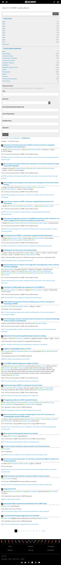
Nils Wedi (32, 240)
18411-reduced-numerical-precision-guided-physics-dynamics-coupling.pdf (24, 344)
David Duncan (7, 506)
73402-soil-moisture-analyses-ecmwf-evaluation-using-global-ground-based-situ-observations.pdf (26, 213)
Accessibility (4, 559)
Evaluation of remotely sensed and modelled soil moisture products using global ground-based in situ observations (29, 146)
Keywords (5, 128)
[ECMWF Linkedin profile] (22, 562)
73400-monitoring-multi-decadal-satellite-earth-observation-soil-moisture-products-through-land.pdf (29, 177)
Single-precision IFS (10, 489)
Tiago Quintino (14, 366)
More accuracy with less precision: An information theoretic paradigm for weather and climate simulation (31, 460)
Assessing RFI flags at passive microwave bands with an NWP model (25, 503)
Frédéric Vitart (7, 518)
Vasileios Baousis (48, 390)
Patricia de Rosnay (14, 149)
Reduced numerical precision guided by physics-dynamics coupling (25, 336)
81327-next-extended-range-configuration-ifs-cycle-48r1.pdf (20, 524)
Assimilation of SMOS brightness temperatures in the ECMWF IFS (24, 287)
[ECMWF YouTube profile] (39, 562)
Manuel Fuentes (43, 518)
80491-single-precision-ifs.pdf (11, 499)
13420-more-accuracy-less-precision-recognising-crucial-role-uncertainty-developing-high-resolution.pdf (28, 428)
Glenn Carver (12, 491)
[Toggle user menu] (58, 2)
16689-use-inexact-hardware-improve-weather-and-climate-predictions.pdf (24, 455)
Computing (51, 546)
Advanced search (7, 86)
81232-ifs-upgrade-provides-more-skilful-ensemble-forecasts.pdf (21, 410)
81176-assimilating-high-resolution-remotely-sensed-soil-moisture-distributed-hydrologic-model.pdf (28, 330)
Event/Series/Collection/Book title (13, 107)
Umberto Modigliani (18, 388)
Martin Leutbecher (53, 419)
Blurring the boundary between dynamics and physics (21, 433)
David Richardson (7, 421)
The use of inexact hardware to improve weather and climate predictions (27, 446)
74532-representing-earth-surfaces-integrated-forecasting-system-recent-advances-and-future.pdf (28, 282)
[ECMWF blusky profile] (25, 562)
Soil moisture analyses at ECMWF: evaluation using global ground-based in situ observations (29, 202)
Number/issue (6, 121)
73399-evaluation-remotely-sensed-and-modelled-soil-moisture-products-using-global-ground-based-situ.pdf (30, 158)
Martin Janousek (40, 402)
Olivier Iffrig (32, 369)
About (10, 546)
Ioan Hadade (6, 369)
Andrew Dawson (31, 419)
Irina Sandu (24, 240)
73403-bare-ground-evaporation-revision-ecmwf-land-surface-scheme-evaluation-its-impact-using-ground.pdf (29, 230)
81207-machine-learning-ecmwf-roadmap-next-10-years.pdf (20, 395)
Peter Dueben (19, 338)
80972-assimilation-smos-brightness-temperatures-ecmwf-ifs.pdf (21, 297)
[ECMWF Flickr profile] (32, 562)
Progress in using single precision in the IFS (17, 349)
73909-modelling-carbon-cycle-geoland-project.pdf (17, 260)
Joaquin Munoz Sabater (34, 149)
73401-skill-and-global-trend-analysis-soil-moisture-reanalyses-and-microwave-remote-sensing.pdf (27, 196)
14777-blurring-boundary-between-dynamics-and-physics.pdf (20, 442)
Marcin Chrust (42, 366)
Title (3, 91)
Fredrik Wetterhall (48, 273)
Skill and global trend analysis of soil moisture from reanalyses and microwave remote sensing (31, 183)
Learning (30, 550)
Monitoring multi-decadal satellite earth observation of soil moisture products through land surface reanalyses (31, 164)
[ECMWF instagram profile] (35, 562)
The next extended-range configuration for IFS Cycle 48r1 (21, 515)
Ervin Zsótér (6, 275)
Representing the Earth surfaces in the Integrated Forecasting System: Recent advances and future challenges (31, 265)
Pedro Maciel (15, 375)
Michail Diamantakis (18, 351)
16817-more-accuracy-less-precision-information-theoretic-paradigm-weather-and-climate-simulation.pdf (29, 470)
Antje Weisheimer (36, 273)
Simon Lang (29, 351)
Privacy (10, 559)
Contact (22, 559)
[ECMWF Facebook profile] (28, 562)
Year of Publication (8, 114)
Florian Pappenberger (45, 271)
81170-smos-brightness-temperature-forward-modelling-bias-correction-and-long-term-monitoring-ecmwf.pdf (28, 313)
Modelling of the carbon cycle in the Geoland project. (20, 250)
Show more (5, 44)
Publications (50, 550)
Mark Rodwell (6, 402)
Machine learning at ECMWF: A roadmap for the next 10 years (23, 385)
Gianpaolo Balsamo (20, 168)
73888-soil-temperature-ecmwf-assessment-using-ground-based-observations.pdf (27, 246)
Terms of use (16, 559)
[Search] (54, 2)
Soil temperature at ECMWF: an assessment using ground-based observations (28, 235)
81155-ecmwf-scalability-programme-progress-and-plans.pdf (20, 381)
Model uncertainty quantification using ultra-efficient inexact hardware (26, 476)
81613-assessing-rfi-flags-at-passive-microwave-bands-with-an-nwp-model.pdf (25, 511)
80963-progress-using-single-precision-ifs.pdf (15, 359)
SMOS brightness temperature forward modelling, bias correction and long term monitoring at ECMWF (29, 302)
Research (10, 550)
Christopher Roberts (30, 404)
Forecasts (30, 546)
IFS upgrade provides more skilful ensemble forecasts (20, 400)
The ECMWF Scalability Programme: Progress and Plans (21, 363)
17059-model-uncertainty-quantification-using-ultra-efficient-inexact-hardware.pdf (27, 484)
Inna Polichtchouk (8, 404)
